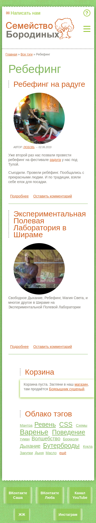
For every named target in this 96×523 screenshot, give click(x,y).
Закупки (26, 453)
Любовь (29, 147)
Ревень (45, 424)
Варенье (34, 432)
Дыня (39, 453)
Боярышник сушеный (66, 389)
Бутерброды (61, 445)
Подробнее (19, 196)
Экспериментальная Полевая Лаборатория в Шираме (50, 224)
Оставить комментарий (52, 196)
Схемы (81, 425)
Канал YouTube (79, 495)
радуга (55, 160)
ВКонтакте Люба (50, 495)
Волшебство (45, 438)
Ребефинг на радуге (49, 84)
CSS (65, 424)
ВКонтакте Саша (18, 495)
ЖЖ (22, 514)
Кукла (87, 446)
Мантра (26, 425)
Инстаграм (68, 514)
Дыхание (30, 446)
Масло (51, 453)
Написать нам (25, 13)
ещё (62, 453)
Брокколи (71, 439)
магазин (81, 384)
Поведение (68, 432)
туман (25, 439)
